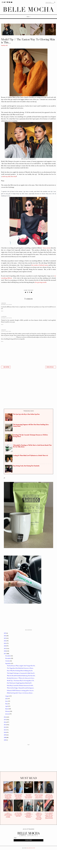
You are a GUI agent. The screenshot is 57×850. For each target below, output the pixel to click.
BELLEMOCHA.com (31, 848)
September (8, 663)
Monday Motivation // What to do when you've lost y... (21, 678)
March (7, 709)
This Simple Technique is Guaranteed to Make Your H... (21, 673)
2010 (5, 732)
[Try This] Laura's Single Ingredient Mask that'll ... (19, 683)
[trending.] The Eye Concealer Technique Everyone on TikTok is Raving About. (30, 435)
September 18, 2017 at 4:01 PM (6, 317)
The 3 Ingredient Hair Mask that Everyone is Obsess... (20, 668)
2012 (5, 727)
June (6, 701)
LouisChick (3, 316)
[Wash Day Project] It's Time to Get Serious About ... (20, 693)
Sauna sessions (46, 248)
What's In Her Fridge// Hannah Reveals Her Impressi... (20, 688)
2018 (5, 651)
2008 (5, 737)
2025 (5, 633)
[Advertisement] (28, 388)
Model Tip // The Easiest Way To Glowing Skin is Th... (20, 680)
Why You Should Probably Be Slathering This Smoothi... (21, 675)
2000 (5, 740)
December (8, 656)
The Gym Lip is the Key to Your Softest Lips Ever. (26, 414)
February (7, 711)
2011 (5, 730)
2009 (5, 735)
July (6, 698)
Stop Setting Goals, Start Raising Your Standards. (26, 466)
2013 (5, 724)
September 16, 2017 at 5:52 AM (6, 304)
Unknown (3, 303)
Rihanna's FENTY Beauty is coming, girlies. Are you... (20, 690)
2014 (5, 722)
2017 (5, 653)
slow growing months (40, 282)
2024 (5, 635)
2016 (5, 717)
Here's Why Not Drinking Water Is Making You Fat (20, 670)
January (7, 714)
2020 (5, 646)
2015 (5, 719)
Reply (2, 324)
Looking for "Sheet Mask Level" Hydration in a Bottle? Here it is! (30, 455)
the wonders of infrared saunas (39, 265)
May (6, 703)
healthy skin (4, 45)
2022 (5, 641)
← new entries (5, 367)
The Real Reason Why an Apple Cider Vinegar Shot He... (21, 665)
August (7, 696)
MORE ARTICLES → (51, 367)
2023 (5, 638)
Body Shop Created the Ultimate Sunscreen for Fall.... (20, 685)
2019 (5, 648)
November (8, 658)
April (6, 706)
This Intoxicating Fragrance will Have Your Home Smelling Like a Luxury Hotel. (31, 425)
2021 (5, 643)
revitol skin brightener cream (8, 337)
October (7, 661)
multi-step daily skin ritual (9, 176)
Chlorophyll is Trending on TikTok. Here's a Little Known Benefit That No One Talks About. (32, 446)
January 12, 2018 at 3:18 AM (6, 331)
